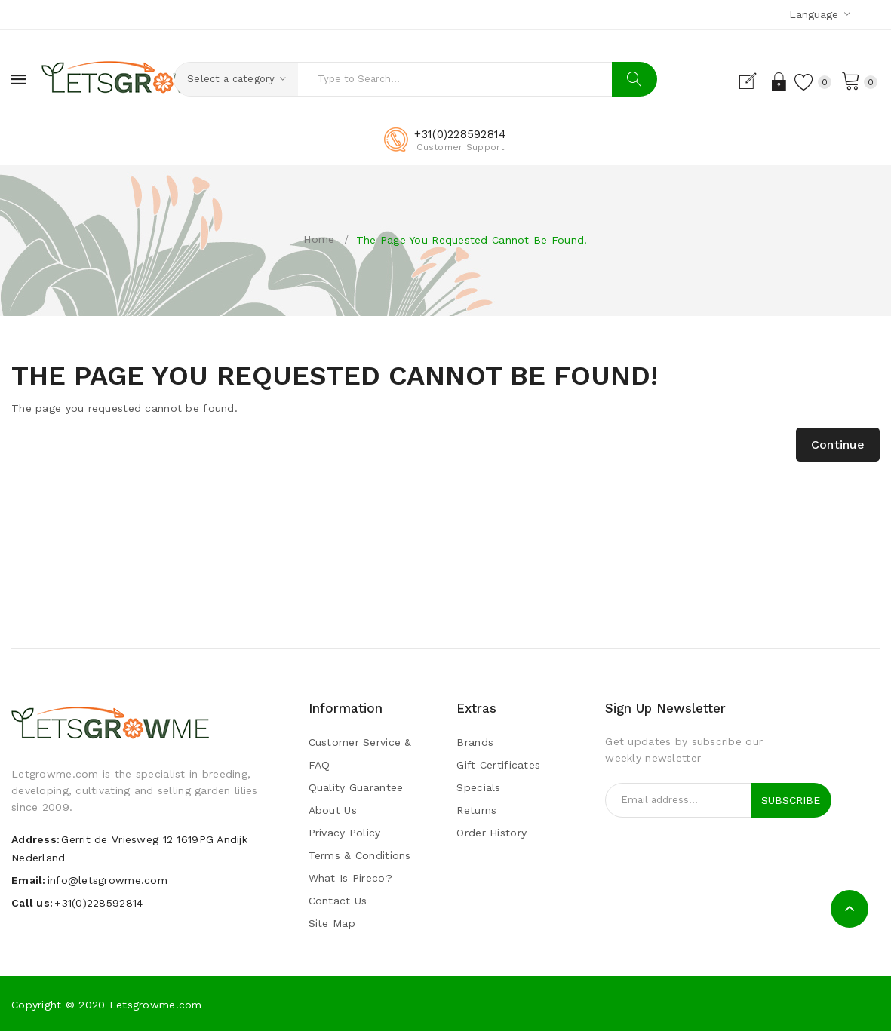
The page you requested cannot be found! (472, 240)
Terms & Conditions (360, 855)
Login (776, 81)
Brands (474, 742)
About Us (333, 810)
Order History (491, 833)
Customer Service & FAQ (360, 753)
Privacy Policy (345, 833)
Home (318, 239)
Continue (838, 444)
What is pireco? (350, 878)
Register (749, 81)
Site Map (332, 923)
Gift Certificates (498, 765)
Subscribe (790, 800)
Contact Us (338, 900)
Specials (478, 787)
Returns (476, 810)
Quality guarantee (356, 787)
